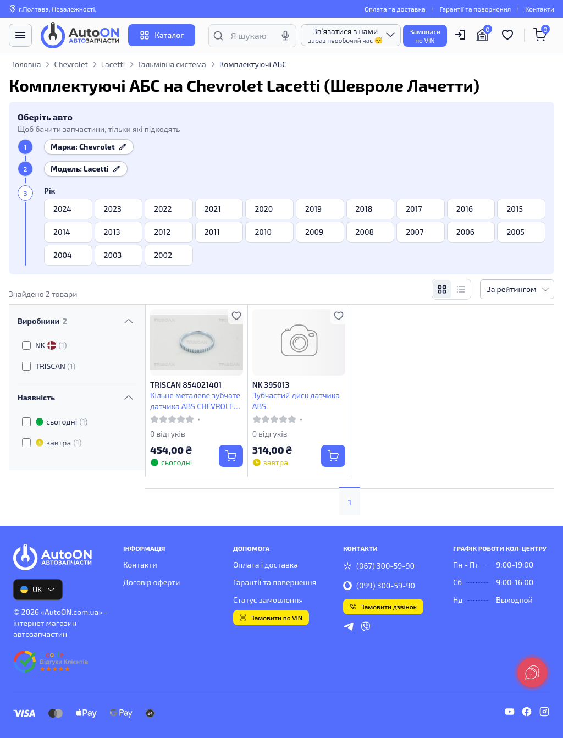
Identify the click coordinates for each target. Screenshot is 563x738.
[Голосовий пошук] (285, 35)
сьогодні (61, 421)
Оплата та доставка (395, 9)
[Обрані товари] (509, 35)
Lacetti (113, 64)
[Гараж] (483, 35)
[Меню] (20, 35)
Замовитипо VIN (425, 35)
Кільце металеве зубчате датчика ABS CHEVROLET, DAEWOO (195, 400)
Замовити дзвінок (383, 606)
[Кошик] (541, 35)
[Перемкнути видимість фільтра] (128, 321)
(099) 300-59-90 (379, 585)
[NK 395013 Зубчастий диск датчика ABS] (298, 342)
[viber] (365, 628)
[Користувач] (460, 35)
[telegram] (348, 628)
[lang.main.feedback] (532, 672)
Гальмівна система (172, 64)
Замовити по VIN (271, 617)
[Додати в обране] (236, 315)
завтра (58, 442)
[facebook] (526, 713)
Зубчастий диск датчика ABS (296, 400)
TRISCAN (55, 366)
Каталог (161, 35)
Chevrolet (70, 64)
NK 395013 (271, 384)
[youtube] (509, 713)
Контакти (539, 9)
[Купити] (231, 456)
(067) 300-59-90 (379, 565)
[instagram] (544, 713)
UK (38, 589)
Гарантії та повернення (475, 9)
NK (51, 345)
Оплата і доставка (265, 564)
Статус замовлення (268, 599)
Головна (26, 64)
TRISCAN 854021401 (186, 384)
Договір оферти (151, 582)
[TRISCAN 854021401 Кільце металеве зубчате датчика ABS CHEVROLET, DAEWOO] (196, 342)
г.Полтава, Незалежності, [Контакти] (52, 9)
